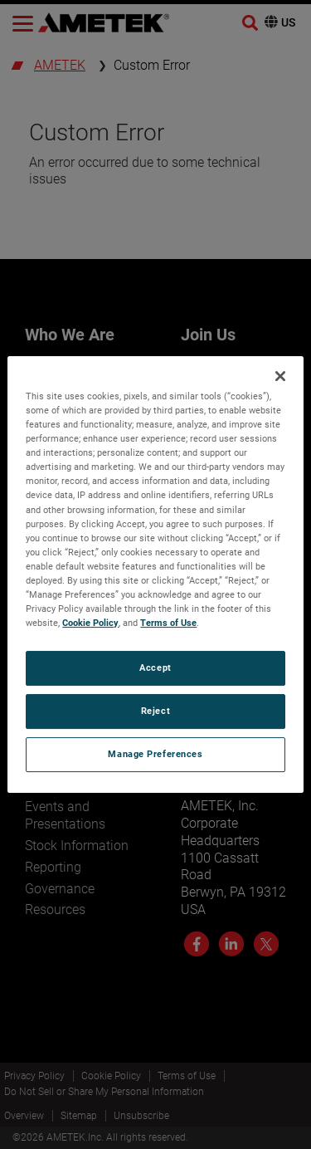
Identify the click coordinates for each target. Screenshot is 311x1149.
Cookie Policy (90, 622)
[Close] (280, 376)
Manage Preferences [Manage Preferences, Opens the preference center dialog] (155, 754)
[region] (155, 574)
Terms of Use (168, 622)
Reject (155, 710)
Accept (155, 667)
